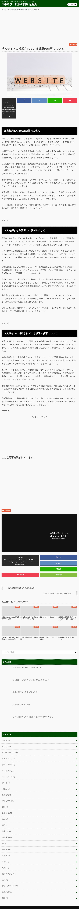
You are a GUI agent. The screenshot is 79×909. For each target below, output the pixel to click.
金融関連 (7, 888)
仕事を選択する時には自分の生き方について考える (26, 721)
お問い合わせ (24, 905)
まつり (6, 746)
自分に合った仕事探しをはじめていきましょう (24, 684)
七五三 (5, 788)
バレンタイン (8, 776)
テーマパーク (8, 764)
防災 (5, 894)
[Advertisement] (39, 26)
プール (5, 782)
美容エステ (8, 870)
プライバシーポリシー (9, 905)
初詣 (5, 805)
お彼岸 (5, 740)
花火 (5, 876)
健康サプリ (7, 799)
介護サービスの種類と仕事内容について (22, 671)
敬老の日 (6, 829)
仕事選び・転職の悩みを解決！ (20, 4)
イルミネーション (9, 752)
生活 (5, 858)
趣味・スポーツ (9, 882)
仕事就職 (7, 510)
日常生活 (7, 835)
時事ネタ (6, 847)
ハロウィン (7, 770)
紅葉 (5, 864)
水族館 (5, 853)
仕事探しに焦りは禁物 (15, 708)
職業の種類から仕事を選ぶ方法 (19, 696)
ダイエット (8, 758)
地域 (5, 817)
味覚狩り (7, 811)
